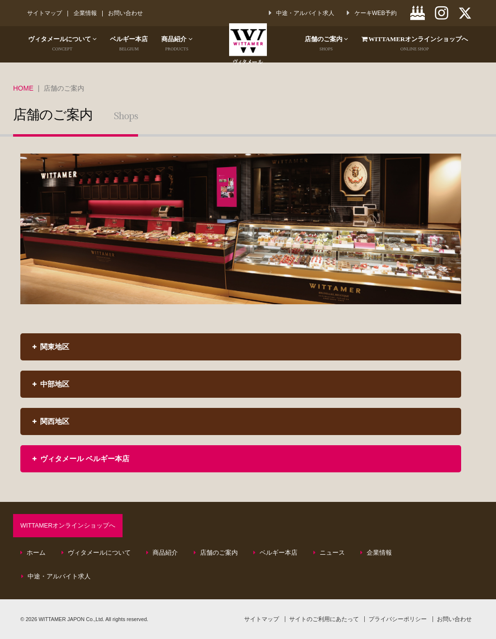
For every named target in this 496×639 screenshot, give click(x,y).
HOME (23, 88)
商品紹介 (186, 44)
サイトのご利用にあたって (324, 619)
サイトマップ (44, 13)
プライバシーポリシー (398, 619)
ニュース (329, 552)
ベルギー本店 (136, 44)
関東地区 (50, 347)
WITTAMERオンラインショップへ (67, 525)
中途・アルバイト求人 (56, 576)
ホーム (33, 552)
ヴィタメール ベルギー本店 (80, 458)
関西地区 (50, 421)
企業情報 (85, 13)
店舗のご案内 (316, 44)
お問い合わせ (126, 13)
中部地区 (50, 384)
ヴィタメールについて (65, 44)
